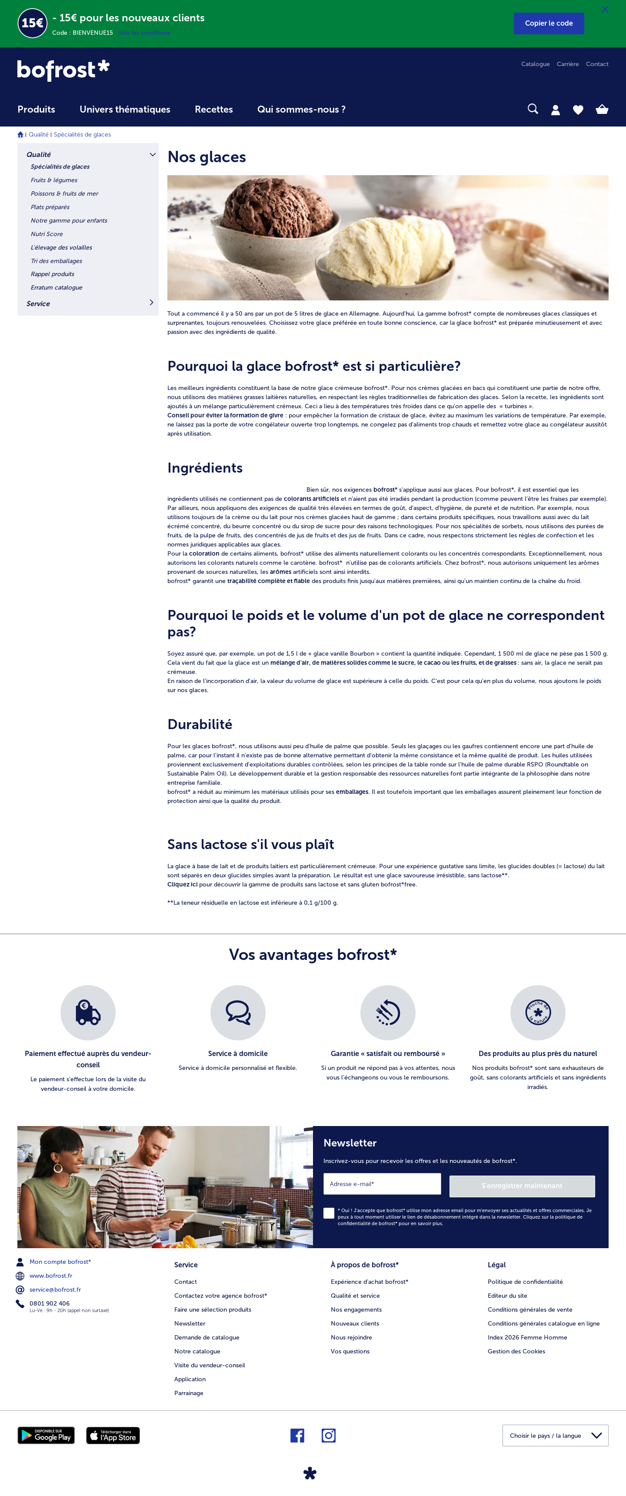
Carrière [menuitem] (568, 64)
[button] (549, 23)
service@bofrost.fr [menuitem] (49, 1287)
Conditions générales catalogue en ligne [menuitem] (544, 1319)
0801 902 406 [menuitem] (43, 1301)
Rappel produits (52, 274)
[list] (313, 1039)
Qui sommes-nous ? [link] (301, 109)
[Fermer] (605, 9)
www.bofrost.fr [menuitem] (44, 1273)
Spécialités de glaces (82, 134)
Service (38, 304)
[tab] (555, 109)
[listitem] (88, 1039)
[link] (106, 71)
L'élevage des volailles (61, 247)
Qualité (39, 134)
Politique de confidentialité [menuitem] (525, 1278)
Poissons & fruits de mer (64, 193)
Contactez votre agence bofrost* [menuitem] (220, 1292)
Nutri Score (46, 234)
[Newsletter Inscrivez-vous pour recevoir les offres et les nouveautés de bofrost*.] (461, 1186)
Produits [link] (36, 109)
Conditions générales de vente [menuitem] (530, 1305)
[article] (388, 155)
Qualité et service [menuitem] (355, 1292)
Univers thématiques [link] (125, 109)
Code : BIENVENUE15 (85, 33)
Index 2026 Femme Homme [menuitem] (527, 1333)
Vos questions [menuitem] (350, 1347)
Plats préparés (49, 207)
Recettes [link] (214, 109)
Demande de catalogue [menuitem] (207, 1333)
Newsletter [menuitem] (189, 1319)
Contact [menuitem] (597, 64)
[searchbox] (376, 109)
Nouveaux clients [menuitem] (355, 1319)
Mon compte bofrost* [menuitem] (54, 1259)
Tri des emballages (56, 261)
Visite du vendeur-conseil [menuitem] (209, 1361)
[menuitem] (36, 114)
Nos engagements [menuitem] (356, 1305)
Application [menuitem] (190, 1375)
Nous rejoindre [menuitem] (351, 1333)
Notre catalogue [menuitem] (197, 1347)
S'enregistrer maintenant (543, 1183)
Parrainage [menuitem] (188, 1389)
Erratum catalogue (56, 287)
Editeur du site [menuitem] (507, 1292)
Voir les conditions (144, 33)
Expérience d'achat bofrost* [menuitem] (370, 1278)
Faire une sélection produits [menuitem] (212, 1305)
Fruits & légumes (53, 180)
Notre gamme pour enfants (68, 220)
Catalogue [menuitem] (535, 64)
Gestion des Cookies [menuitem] (516, 1347)
